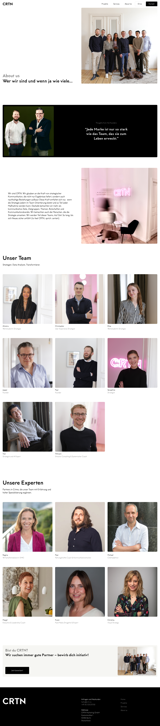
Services (116, 4)
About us (124, 710)
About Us (128, 4)
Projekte (105, 4)
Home (123, 699)
